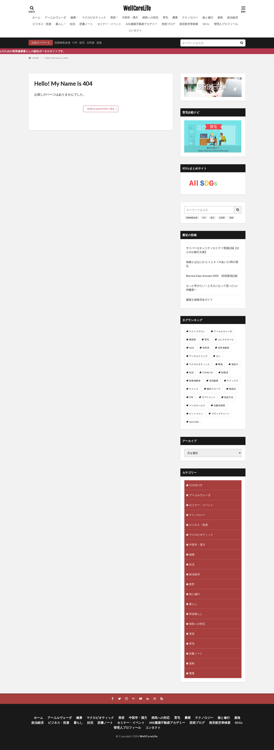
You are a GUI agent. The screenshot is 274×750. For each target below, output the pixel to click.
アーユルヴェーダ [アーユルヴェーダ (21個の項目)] (223, 331)
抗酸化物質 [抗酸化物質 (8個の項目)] (219, 405)
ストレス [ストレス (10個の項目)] (193, 388)
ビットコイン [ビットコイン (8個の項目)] (196, 413)
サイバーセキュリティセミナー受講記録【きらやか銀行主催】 (212, 250)
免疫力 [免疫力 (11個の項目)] (234, 364)
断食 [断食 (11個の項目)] (220, 364)
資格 (220, 17)
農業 (175, 17)
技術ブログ (168, 24)
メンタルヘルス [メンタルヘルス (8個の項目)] (197, 405)
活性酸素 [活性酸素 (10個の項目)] (213, 380)
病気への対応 (150, 17)
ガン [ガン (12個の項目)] (218, 356)
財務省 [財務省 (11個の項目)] (224, 372)
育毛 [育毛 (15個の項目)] (207, 339)
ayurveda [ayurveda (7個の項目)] (194, 421)
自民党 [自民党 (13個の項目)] (205, 347)
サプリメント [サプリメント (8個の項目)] (209, 397)
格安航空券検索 (188, 24)
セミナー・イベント (109, 24)
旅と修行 (207, 17)
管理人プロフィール (226, 24)
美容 (113, 17)
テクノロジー (190, 17)
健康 (73, 17)
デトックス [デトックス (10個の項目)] (232, 380)
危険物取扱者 (62, 42)
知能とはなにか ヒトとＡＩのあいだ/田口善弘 (212, 263)
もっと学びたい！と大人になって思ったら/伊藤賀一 (212, 287)
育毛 (165, 17)
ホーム (36, 17)
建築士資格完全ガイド (199, 299)
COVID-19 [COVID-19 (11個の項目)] (207, 372)
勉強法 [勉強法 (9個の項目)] (232, 388)
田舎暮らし (195, 613)
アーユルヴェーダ (55, 17)
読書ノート (86, 24)
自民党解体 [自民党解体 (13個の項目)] (223, 347)
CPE (74, 42)
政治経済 (232, 17)
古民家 (91, 42)
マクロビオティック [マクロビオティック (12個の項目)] (199, 364)
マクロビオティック (94, 17)
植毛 (82, 42)
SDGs (205, 24)
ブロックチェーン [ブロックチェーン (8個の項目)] (220, 413)
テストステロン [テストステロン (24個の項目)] (197, 331)
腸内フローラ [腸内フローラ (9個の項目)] (214, 388)
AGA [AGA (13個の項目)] (191, 347)
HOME (35, 58)
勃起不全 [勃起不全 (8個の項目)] (228, 397)
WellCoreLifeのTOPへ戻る (100, 108)
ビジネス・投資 (42, 24)
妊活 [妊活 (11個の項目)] (191, 372)
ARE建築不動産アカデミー (141, 24)
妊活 (72, 24)
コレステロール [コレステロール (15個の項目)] (226, 339)
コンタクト (135, 30)
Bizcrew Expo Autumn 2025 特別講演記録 (211, 275)
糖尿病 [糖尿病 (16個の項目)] (192, 339)
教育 (191, 584)
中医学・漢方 (130, 17)
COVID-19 (195, 485)
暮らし (60, 24)
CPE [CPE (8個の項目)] (191, 397)
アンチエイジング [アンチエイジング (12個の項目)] (198, 356)
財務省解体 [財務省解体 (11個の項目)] (195, 380)
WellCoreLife (137, 8)
